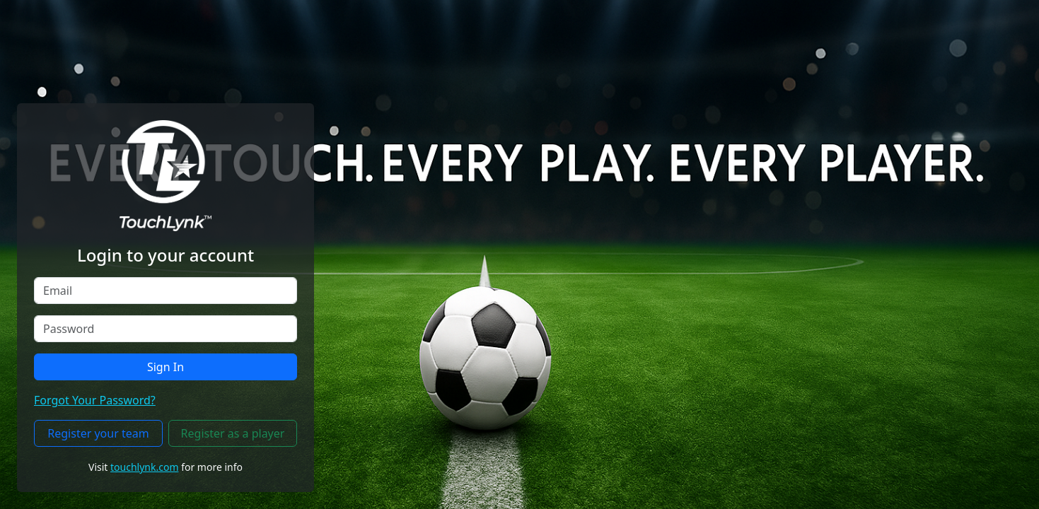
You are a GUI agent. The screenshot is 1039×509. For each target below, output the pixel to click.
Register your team (98, 433)
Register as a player (233, 433)
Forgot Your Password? (95, 400)
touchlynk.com (144, 467)
